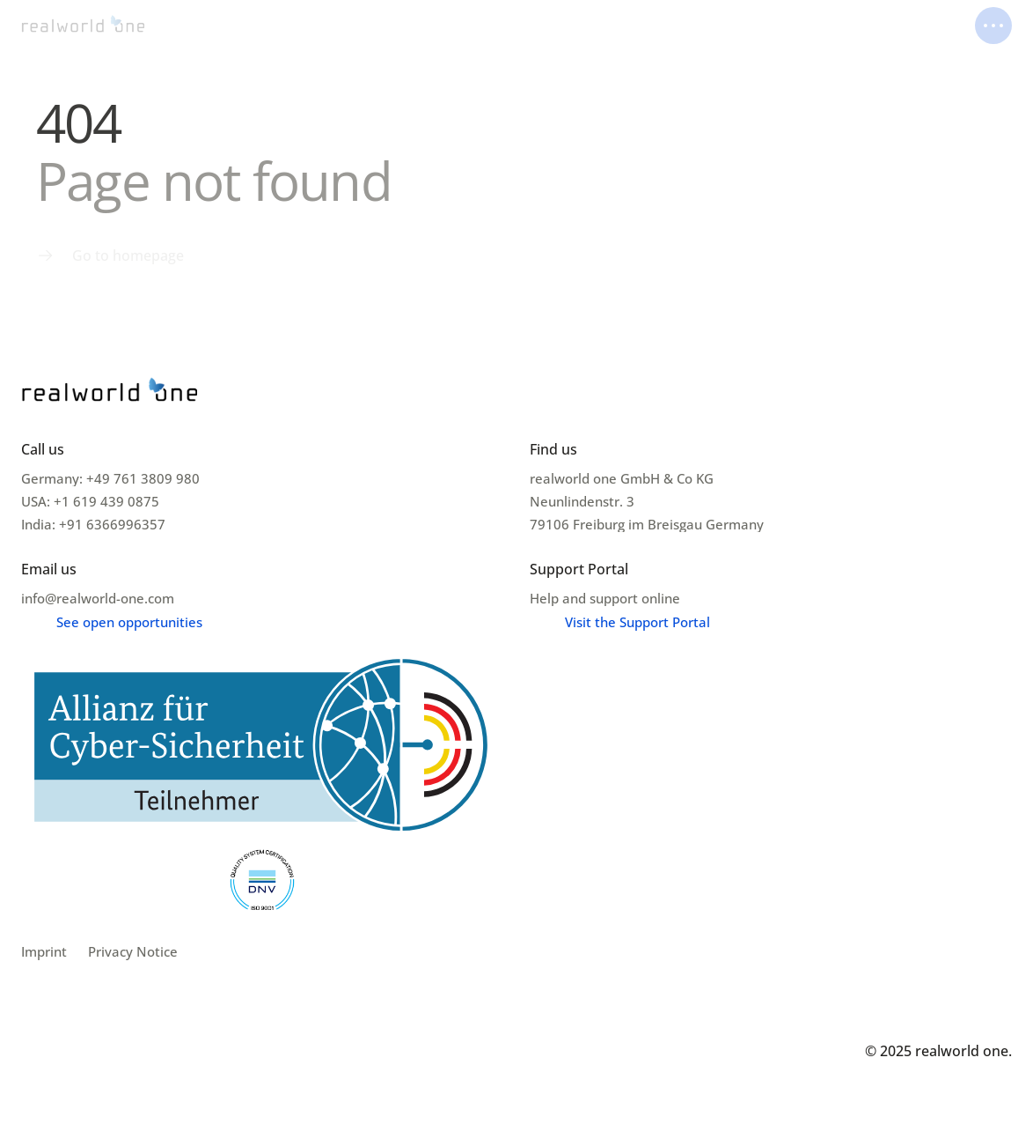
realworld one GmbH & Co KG (622, 478)
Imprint (44, 951)
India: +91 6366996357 (93, 524)
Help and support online (605, 598)
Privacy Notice (133, 951)
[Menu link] (110, 255)
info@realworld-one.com (97, 598)
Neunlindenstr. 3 (584, 501)
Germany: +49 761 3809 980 (110, 478)
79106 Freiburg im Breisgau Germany (647, 524)
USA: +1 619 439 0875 (90, 501)
